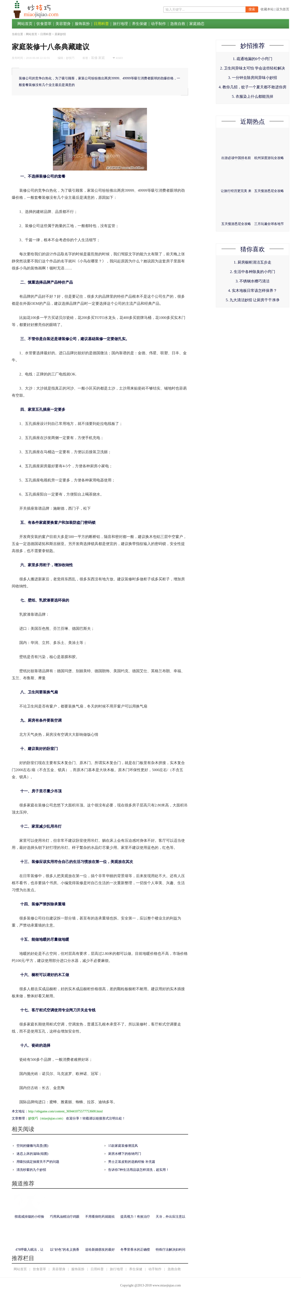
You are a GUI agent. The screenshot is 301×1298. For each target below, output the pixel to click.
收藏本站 (267, 9)
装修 (94, 58)
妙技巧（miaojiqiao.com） (46, 1118)
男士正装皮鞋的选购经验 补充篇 (131, 1162)
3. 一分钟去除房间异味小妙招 (252, 78)
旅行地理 (120, 24)
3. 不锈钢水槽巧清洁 (252, 281)
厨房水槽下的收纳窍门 (124, 1154)
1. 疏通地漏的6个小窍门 (252, 59)
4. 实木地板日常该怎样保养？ (252, 291)
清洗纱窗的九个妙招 (31, 1170)
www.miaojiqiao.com (166, 1285)
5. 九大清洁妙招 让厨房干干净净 (252, 300)
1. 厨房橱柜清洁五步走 (252, 262)
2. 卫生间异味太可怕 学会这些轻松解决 (252, 68)
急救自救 (177, 24)
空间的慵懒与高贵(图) (32, 1145)
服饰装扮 (82, 24)
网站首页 (24, 24)
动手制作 (158, 24)
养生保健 (139, 24)
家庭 (101, 58)
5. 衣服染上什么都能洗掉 (252, 96)
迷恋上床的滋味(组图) (32, 1154)
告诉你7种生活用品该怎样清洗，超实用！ (138, 1170)
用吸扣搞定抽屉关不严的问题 (37, 1162)
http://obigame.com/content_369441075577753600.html (65, 1111)
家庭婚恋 (196, 24)
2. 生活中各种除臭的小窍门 (252, 272)
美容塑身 (63, 24)
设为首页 (282, 9)
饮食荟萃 (43, 24)
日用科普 (101, 24)
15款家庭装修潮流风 (123, 1145)
